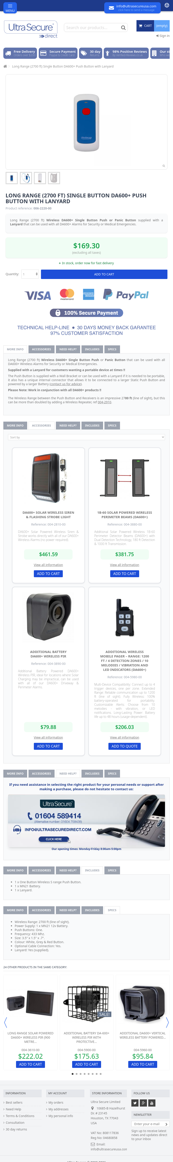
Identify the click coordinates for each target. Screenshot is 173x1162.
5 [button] (89, 1074)
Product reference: (19, 208)
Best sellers (14, 1103)
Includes (92, 349)
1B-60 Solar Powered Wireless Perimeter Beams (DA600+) (124, 514)
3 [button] (80, 1074)
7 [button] (97, 1074)
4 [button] (84, 1074)
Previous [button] (6, 1022)
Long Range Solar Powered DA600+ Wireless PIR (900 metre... (30, 1037)
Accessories (41, 349)
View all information (48, 565)
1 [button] (72, 1074)
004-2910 (104, 402)
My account (57, 1093)
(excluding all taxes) (86, 252)
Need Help (13, 1109)
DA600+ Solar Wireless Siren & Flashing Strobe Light (48, 514)
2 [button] (76, 1074)
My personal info (61, 1116)
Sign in (163, 36)
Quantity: (12, 274)
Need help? (68, 349)
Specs (112, 349)
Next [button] (167, 1022)
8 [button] (101, 1074)
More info (15, 349)
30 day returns (16, 1129)
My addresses (59, 1109)
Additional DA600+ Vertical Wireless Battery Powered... (143, 1035)
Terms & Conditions (20, 1116)
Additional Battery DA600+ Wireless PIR (48, 653)
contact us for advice (66, 384)
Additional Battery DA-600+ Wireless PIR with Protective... (87, 1037)
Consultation (15, 1123)
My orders (56, 1103)
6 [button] (93, 1074)
